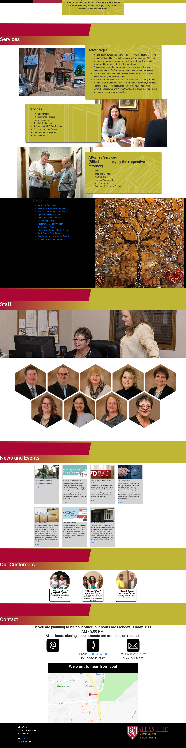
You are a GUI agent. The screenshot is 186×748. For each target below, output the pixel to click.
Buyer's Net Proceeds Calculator (52, 211)
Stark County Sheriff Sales (49, 233)
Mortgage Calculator (46, 205)
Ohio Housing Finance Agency (51, 239)
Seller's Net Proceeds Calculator (52, 208)
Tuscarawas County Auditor (50, 224)
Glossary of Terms (45, 221)
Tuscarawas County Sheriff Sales (52, 230)
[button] (30, 382)
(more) (37, 487)
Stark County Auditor (46, 227)
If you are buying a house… (49, 214)
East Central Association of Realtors (53, 236)
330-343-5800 (98, 654)
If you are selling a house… (49, 217)
